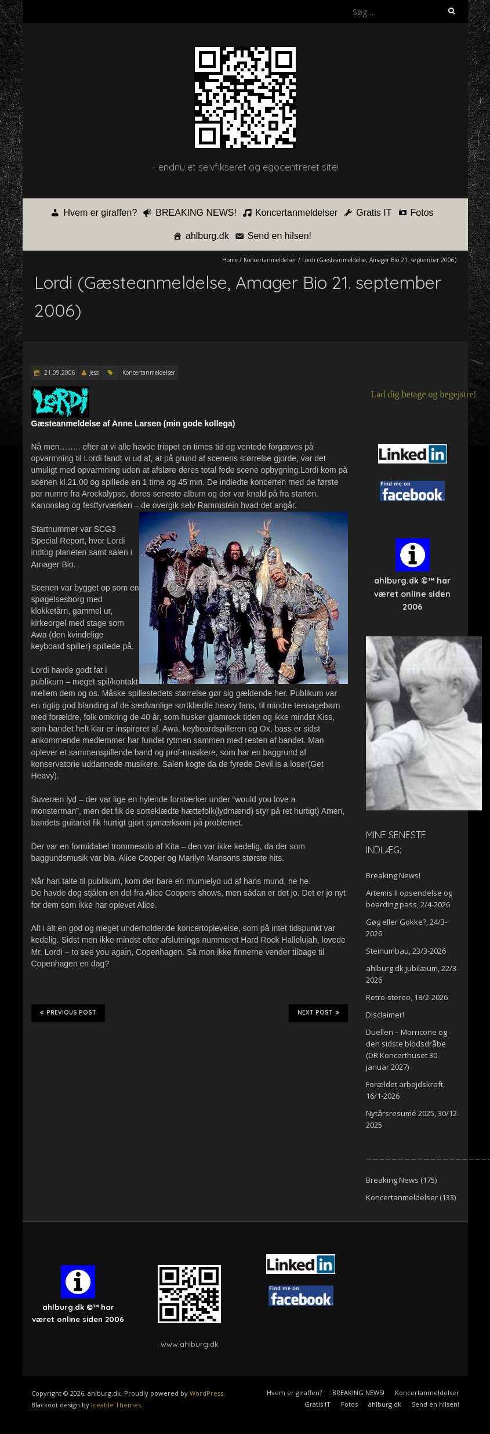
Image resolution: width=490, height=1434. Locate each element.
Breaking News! (393, 875)
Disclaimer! (385, 1014)
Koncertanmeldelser (296, 213)
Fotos (422, 213)
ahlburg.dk (207, 236)
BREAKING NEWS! (196, 213)
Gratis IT (373, 213)
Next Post (318, 1013)
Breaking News (392, 1180)
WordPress (206, 1393)
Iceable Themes (116, 1404)
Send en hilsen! (279, 236)
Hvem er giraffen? (100, 213)
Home (230, 260)
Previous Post (68, 1013)
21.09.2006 (58, 372)
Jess (94, 372)
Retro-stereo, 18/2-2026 (407, 997)
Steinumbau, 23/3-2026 (406, 951)
